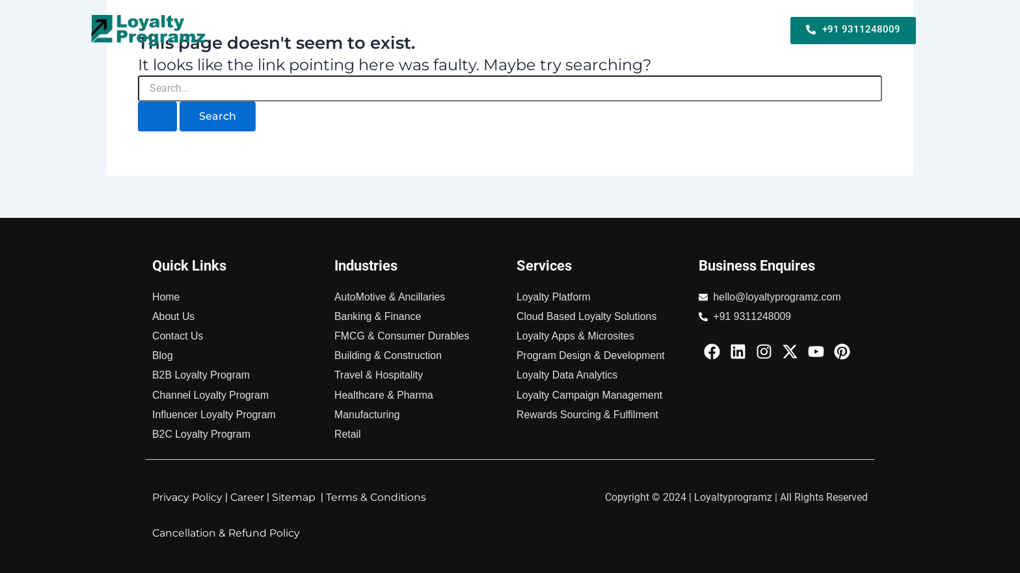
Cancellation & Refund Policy (227, 533)
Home (301, 21)
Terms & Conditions (378, 497)
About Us (747, 39)
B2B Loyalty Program (386, 21)
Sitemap (295, 497)
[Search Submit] (157, 116)
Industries (745, 21)
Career (247, 497)
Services (676, 21)
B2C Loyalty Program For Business (547, 21)
